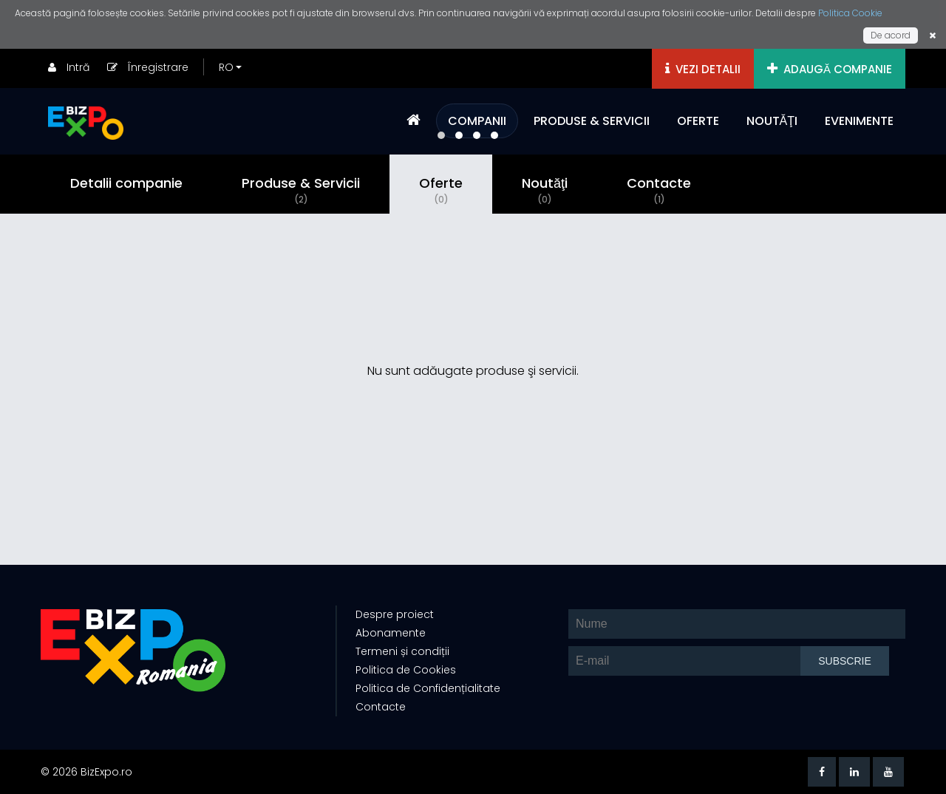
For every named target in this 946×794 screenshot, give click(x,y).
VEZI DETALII (703, 69)
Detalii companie (126, 183)
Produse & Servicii (301, 190)
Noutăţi (545, 190)
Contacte (659, 190)
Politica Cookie (850, 13)
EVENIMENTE (859, 120)
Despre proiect (394, 614)
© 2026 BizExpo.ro (86, 771)
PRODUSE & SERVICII (592, 120)
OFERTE (698, 120)
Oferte (441, 190)
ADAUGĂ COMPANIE (829, 69)
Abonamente (390, 632)
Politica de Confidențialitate (427, 688)
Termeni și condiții (402, 651)
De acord (891, 35)
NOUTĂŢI (771, 120)
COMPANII (477, 120)
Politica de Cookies (405, 669)
